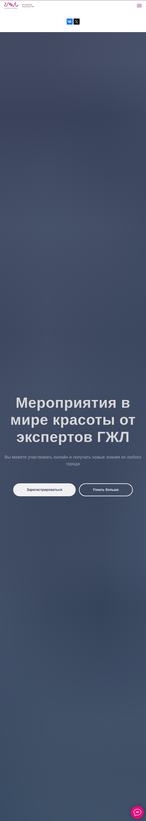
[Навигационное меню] (139, 5)
